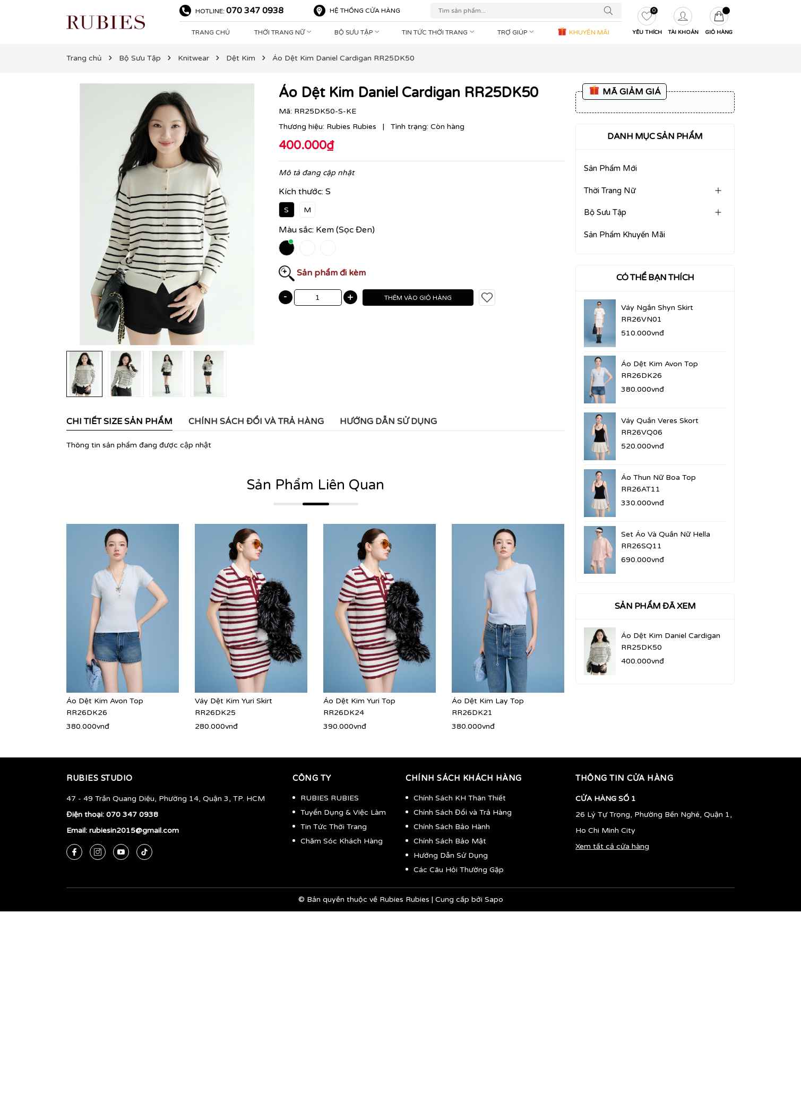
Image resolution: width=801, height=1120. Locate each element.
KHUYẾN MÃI (583, 31)
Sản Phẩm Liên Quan (315, 485)
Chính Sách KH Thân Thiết (460, 798)
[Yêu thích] (647, 22)
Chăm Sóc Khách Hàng (341, 841)
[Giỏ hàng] (719, 22)
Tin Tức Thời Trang (439, 32)
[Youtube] (121, 852)
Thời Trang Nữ (284, 32)
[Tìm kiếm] (611, 11)
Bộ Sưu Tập (358, 32)
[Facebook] (74, 852)
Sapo (494, 899)
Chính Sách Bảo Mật (450, 841)
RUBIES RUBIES (329, 798)
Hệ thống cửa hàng (365, 10)
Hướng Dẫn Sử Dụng (451, 855)
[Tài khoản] (683, 22)
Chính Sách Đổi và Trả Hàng (463, 812)
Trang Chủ (211, 32)
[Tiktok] (144, 852)
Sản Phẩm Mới (610, 168)
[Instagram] (98, 852)
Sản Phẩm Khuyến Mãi (624, 234)
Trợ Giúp (516, 32)
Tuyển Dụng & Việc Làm (343, 812)
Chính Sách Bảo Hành (452, 826)
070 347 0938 (254, 10)
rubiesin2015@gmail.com (134, 830)
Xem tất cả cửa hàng (612, 846)
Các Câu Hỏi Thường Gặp (459, 869)
